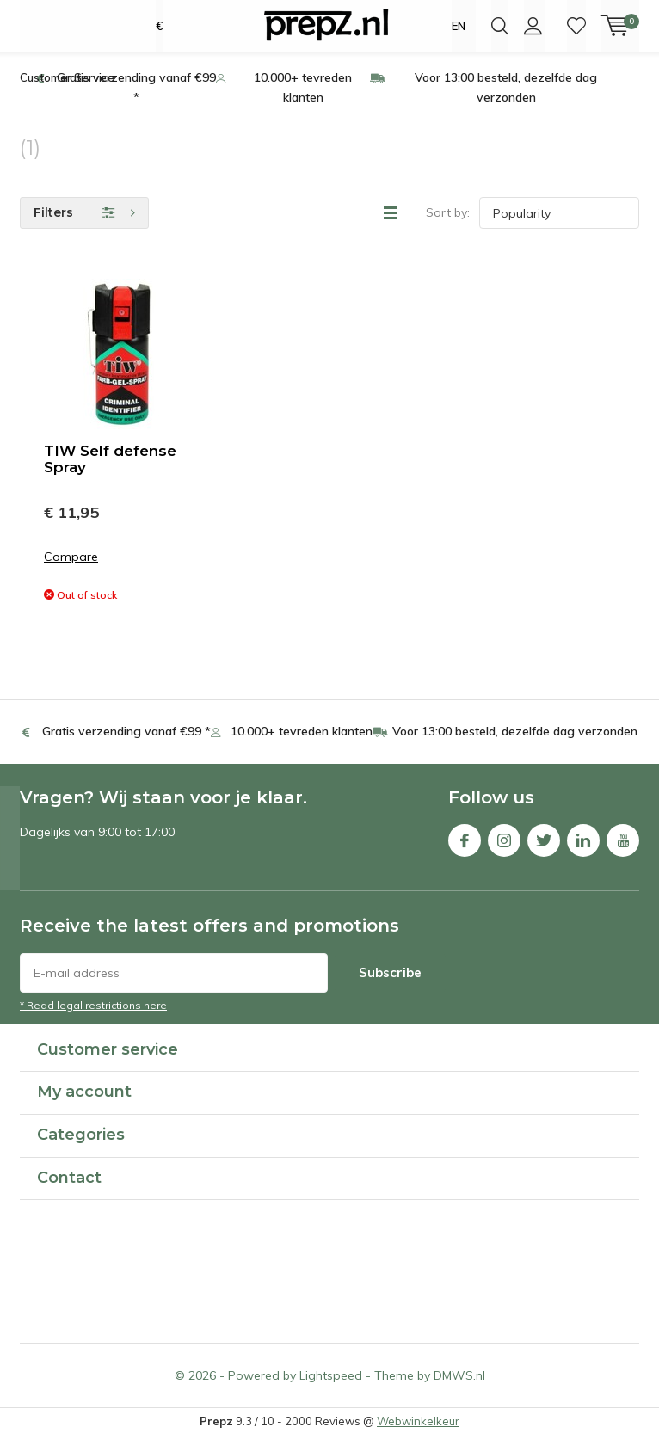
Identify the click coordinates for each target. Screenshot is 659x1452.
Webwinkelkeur (418, 1437)
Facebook (464, 852)
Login (533, 26)
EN (458, 26)
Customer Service (67, 94)
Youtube (623, 852)
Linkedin (583, 852)
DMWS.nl (459, 1392)
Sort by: (448, 229)
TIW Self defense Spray (110, 475)
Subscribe (390, 988)
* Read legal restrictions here (93, 1020)
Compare (71, 573)
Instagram (504, 852)
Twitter (543, 852)
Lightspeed (330, 1392)
